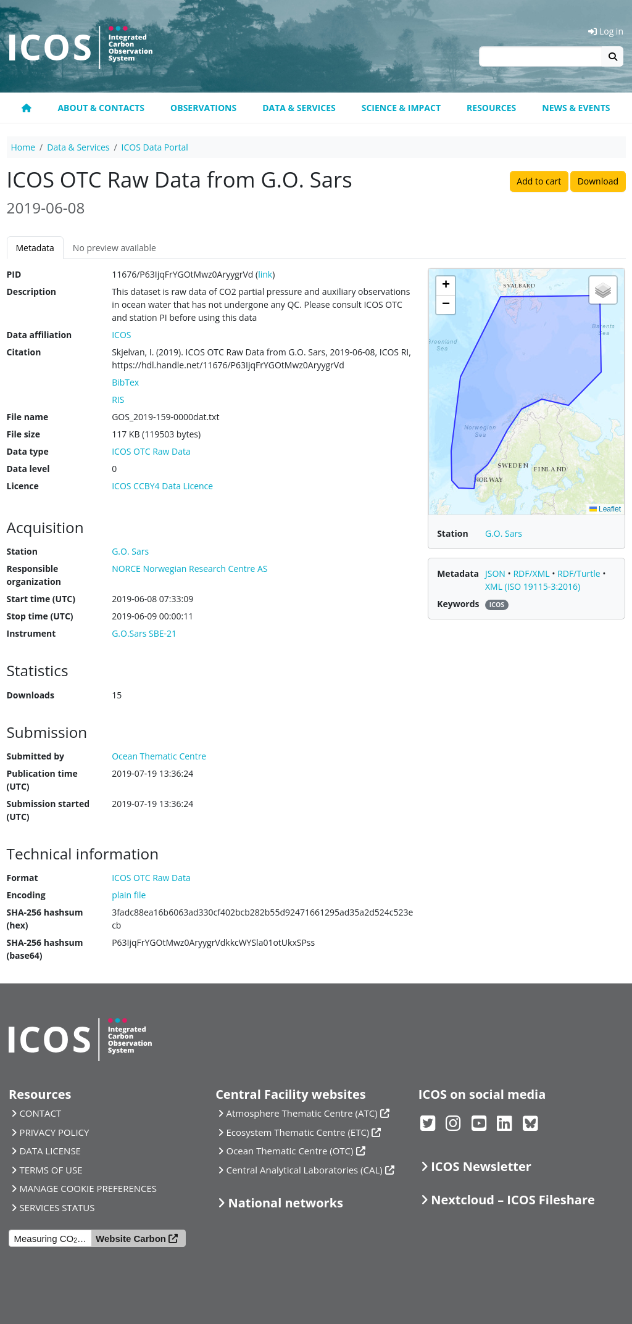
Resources (491, 108)
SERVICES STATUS (56, 1207)
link (265, 274)
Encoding (26, 895)
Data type (28, 451)
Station (22, 551)
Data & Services (299, 108)
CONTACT (40, 1113)
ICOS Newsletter (481, 1166)
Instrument (31, 633)
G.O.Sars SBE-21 (144, 633)
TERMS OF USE (50, 1170)
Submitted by (36, 756)
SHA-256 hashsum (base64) (45, 949)
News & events (576, 108)
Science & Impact (401, 108)
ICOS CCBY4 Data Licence (162, 486)
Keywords (458, 604)
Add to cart (539, 181)
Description (32, 291)
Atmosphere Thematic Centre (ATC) (302, 1113)
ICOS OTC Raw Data (151, 451)
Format (22, 877)
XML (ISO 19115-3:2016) (532, 586)
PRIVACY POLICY (54, 1132)
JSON (496, 573)
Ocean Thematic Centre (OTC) (290, 1150)
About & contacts (100, 108)
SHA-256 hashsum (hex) (45, 918)
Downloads (30, 695)
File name (28, 417)
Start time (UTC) (41, 599)
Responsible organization (34, 575)
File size (23, 434)
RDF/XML (532, 573)
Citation (24, 352)
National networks (285, 1202)
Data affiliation (39, 335)
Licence (23, 486)
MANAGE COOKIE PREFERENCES (88, 1188)
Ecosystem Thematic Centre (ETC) (298, 1132)
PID (14, 274)
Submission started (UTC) (48, 810)
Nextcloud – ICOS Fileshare (513, 1199)
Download (598, 181)
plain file (129, 895)
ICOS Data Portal (155, 147)
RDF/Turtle (579, 573)
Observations (203, 108)
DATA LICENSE (50, 1150)
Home (23, 147)
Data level (28, 468)
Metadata (35, 248)
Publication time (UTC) (42, 780)
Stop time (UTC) (40, 616)
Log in (605, 31)
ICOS (121, 335)
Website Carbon (131, 1238)
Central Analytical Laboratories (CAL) (305, 1170)
